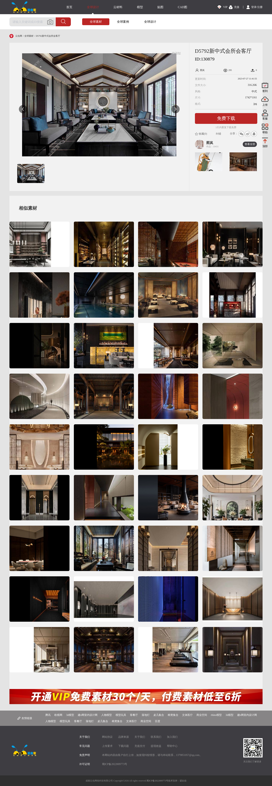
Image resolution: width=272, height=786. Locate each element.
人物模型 (106, 715)
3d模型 (70, 715)
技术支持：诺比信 (177, 780)
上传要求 (107, 746)
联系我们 (156, 737)
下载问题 (123, 746)
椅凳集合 (173, 715)
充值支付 (139, 746)
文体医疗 (187, 715)
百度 (157, 721)
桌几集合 (158, 715)
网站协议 (107, 737)
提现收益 (156, 746)
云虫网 (18, 36)
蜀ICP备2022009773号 (114, 764)
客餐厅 (134, 715)
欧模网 (58, 715)
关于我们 (139, 737)
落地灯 (146, 715)
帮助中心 (172, 746)
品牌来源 (123, 737)
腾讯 (48, 715)
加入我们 (172, 737)
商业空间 (201, 715)
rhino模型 (216, 715)
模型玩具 (121, 715)
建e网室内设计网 (87, 715)
